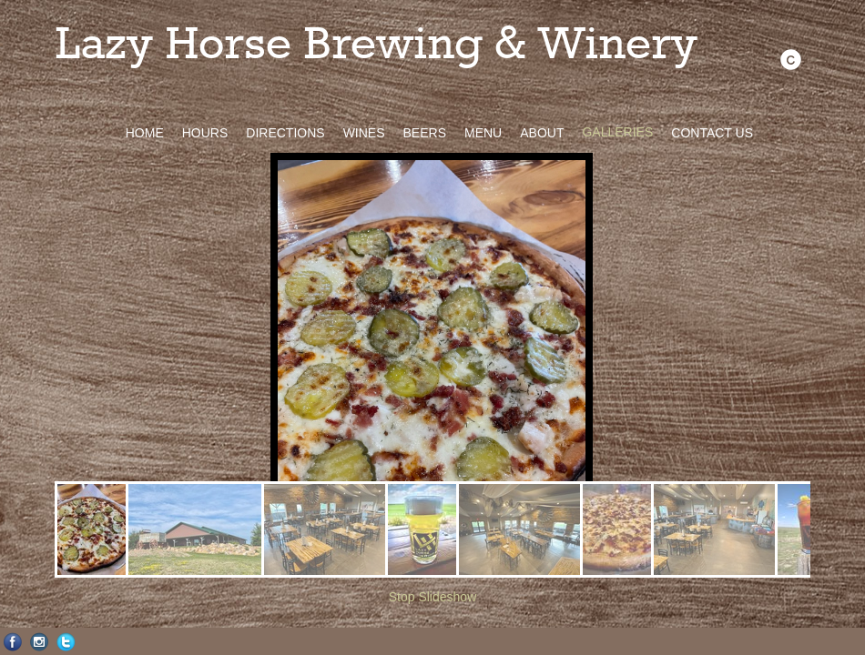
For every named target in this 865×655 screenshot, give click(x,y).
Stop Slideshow (433, 597)
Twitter (66, 641)
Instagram (39, 641)
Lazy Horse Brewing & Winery (376, 45)
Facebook (13, 641)
